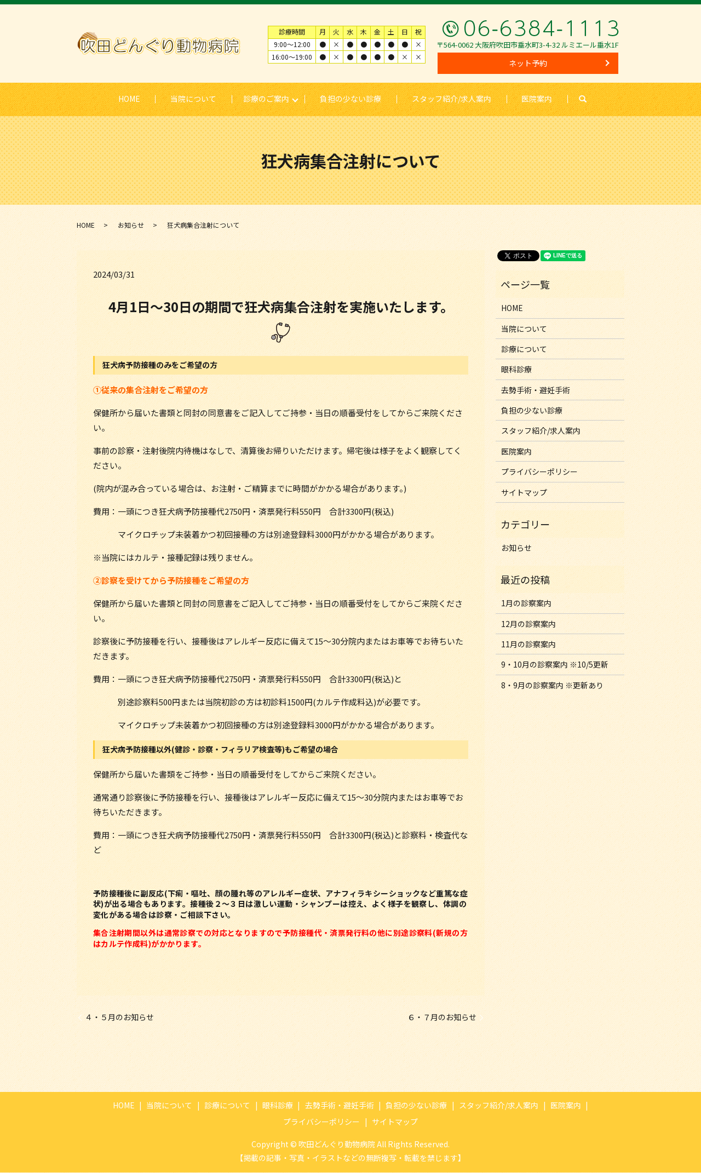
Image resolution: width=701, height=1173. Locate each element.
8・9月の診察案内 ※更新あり (552, 685)
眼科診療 (516, 369)
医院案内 (537, 98)
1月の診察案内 (526, 603)
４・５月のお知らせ (119, 1018)
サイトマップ (524, 492)
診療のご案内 (266, 98)
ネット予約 (528, 63)
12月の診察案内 (528, 623)
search (591, 99)
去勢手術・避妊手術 (535, 390)
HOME (129, 98)
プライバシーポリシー (539, 472)
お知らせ (131, 224)
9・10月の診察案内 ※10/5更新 (554, 664)
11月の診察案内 (528, 644)
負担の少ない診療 (350, 98)
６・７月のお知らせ (441, 1018)
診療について (524, 349)
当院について (193, 98)
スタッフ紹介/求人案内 (451, 98)
